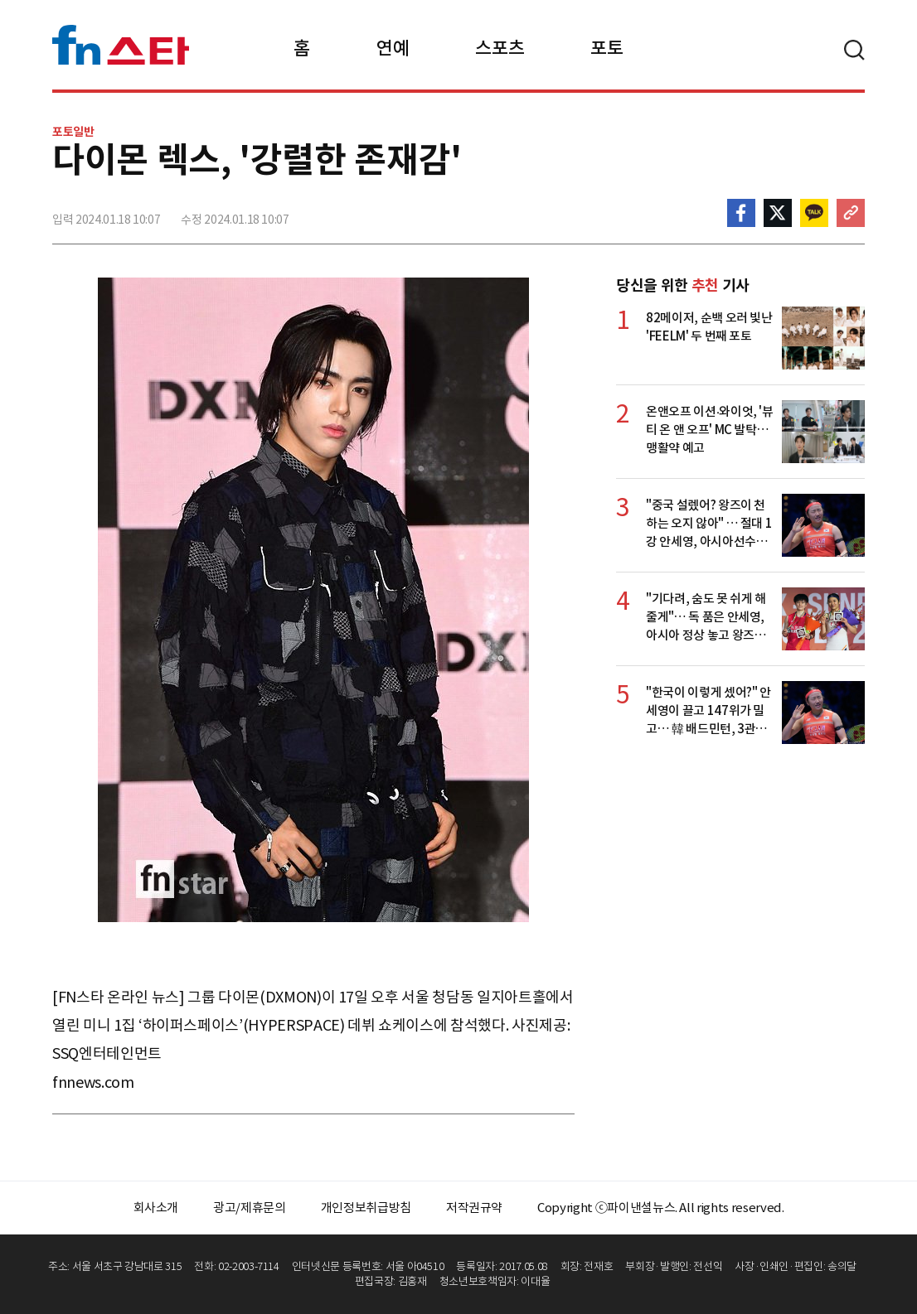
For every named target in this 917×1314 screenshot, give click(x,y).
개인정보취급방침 (366, 1207)
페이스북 (741, 213)
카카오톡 (814, 213)
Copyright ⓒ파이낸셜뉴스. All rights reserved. (660, 1207)
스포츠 (499, 48)
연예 (392, 48)
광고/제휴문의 (249, 1207)
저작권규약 (474, 1207)
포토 (606, 48)
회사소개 (156, 1207)
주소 (851, 213)
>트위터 (778, 213)
